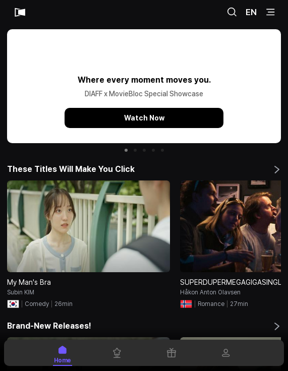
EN (251, 12)
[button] (126, 150)
